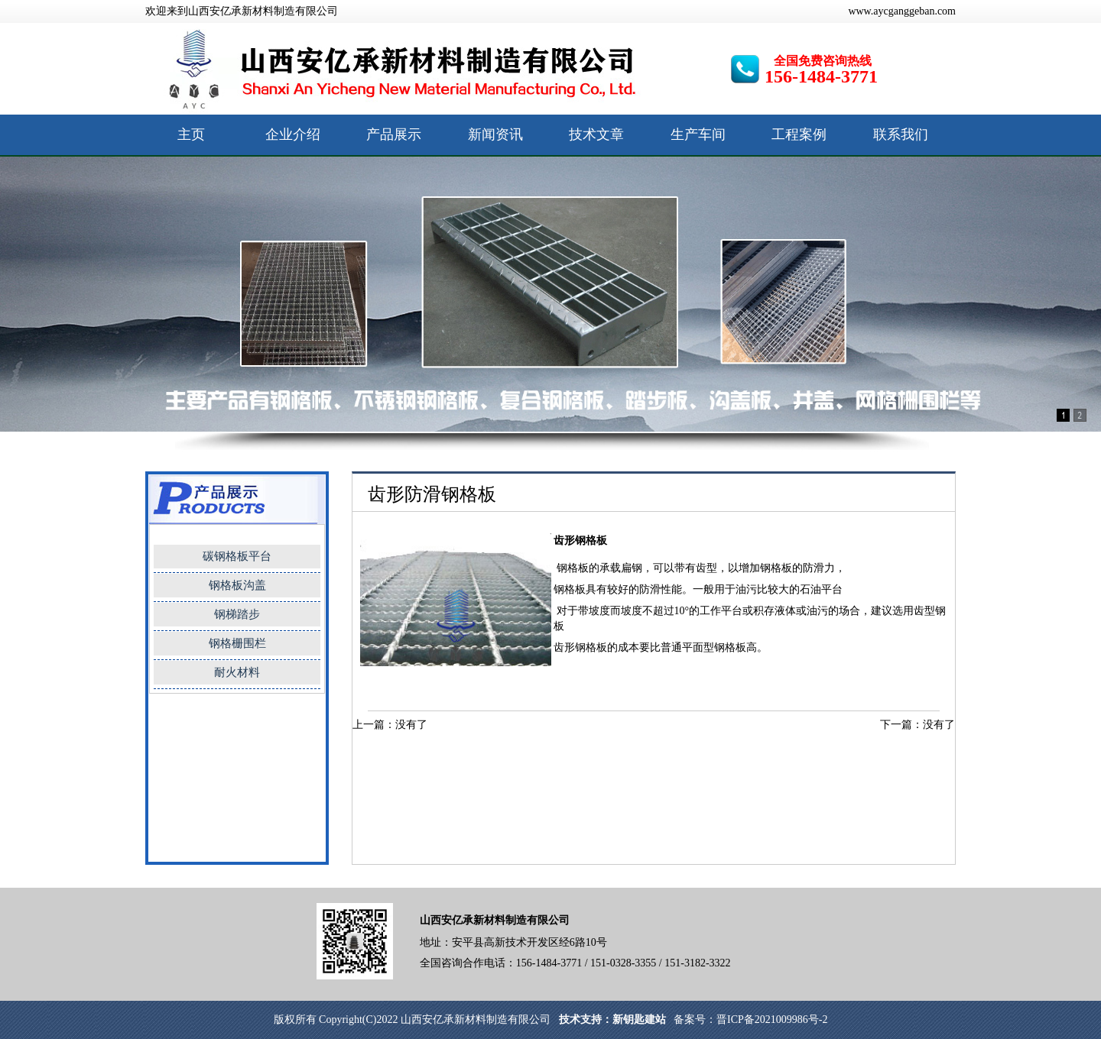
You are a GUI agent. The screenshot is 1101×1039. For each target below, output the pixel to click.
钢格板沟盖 (237, 585)
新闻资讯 (495, 134)
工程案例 (799, 134)
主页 (191, 134)
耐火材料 (237, 672)
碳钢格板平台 (237, 556)
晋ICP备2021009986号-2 (771, 1019)
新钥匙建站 (639, 1019)
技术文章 (596, 134)
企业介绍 (292, 134)
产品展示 (393, 134)
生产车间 (698, 134)
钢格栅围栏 (237, 643)
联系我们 (900, 134)
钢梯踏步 (237, 614)
